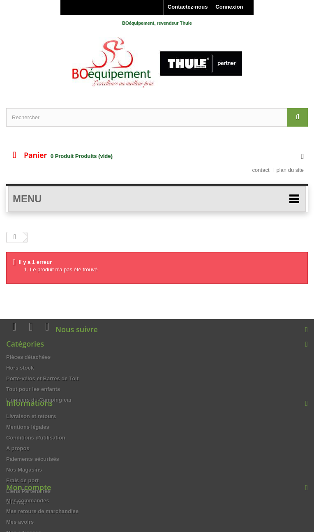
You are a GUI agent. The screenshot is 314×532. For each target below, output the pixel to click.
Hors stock (20, 368)
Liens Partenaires (28, 508)
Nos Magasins (24, 486)
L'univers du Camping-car (39, 400)
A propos (18, 465)
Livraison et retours (31, 433)
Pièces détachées (28, 357)
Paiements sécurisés (32, 476)
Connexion (229, 7)
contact (261, 170)
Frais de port (22, 497)
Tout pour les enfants (33, 389)
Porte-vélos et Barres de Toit (42, 378)
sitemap (16, 519)
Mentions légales (27, 444)
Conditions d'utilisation (35, 454)
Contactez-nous (188, 7)
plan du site (290, 170)
